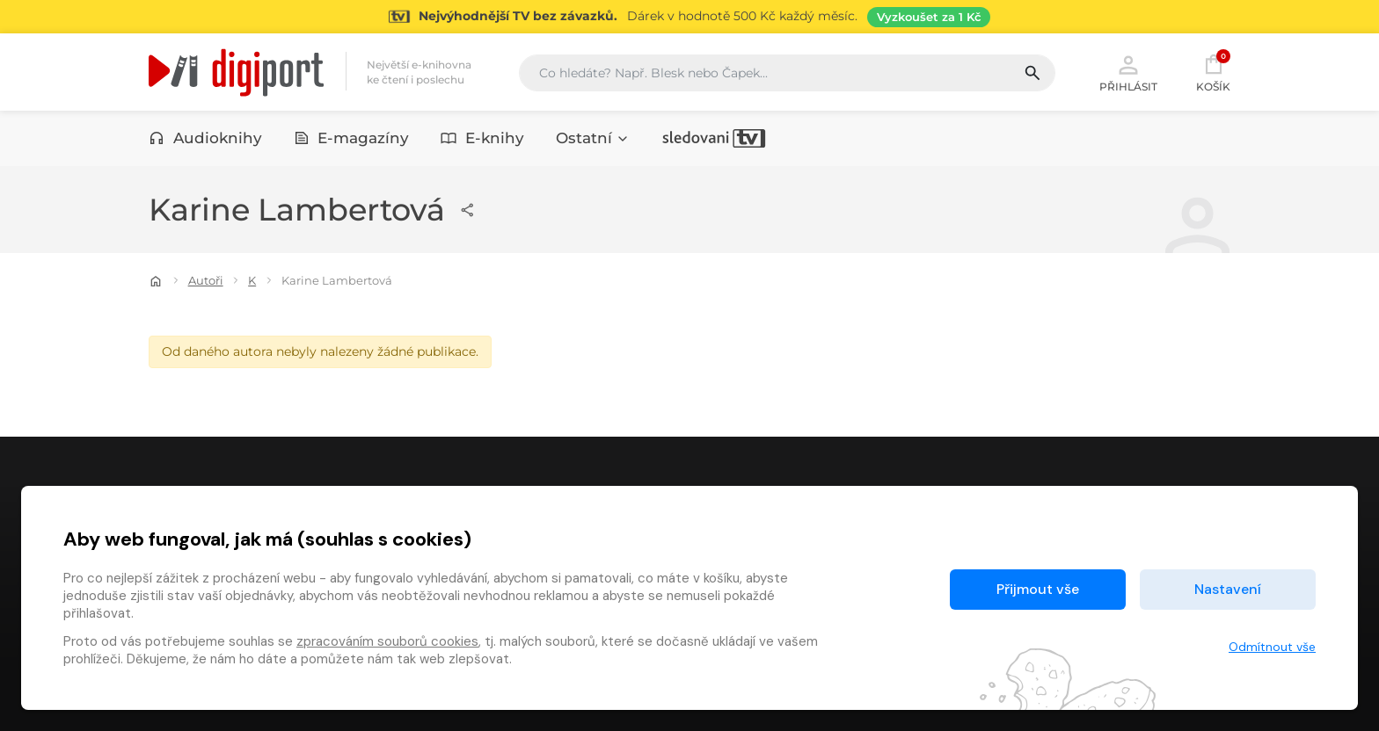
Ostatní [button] (593, 138)
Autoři (205, 280)
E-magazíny (352, 138)
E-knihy (482, 138)
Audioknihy (205, 138)
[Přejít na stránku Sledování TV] (689, 16)
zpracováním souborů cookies (387, 641)
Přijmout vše (1037, 589)
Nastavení (1227, 589)
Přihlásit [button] (1128, 72)
